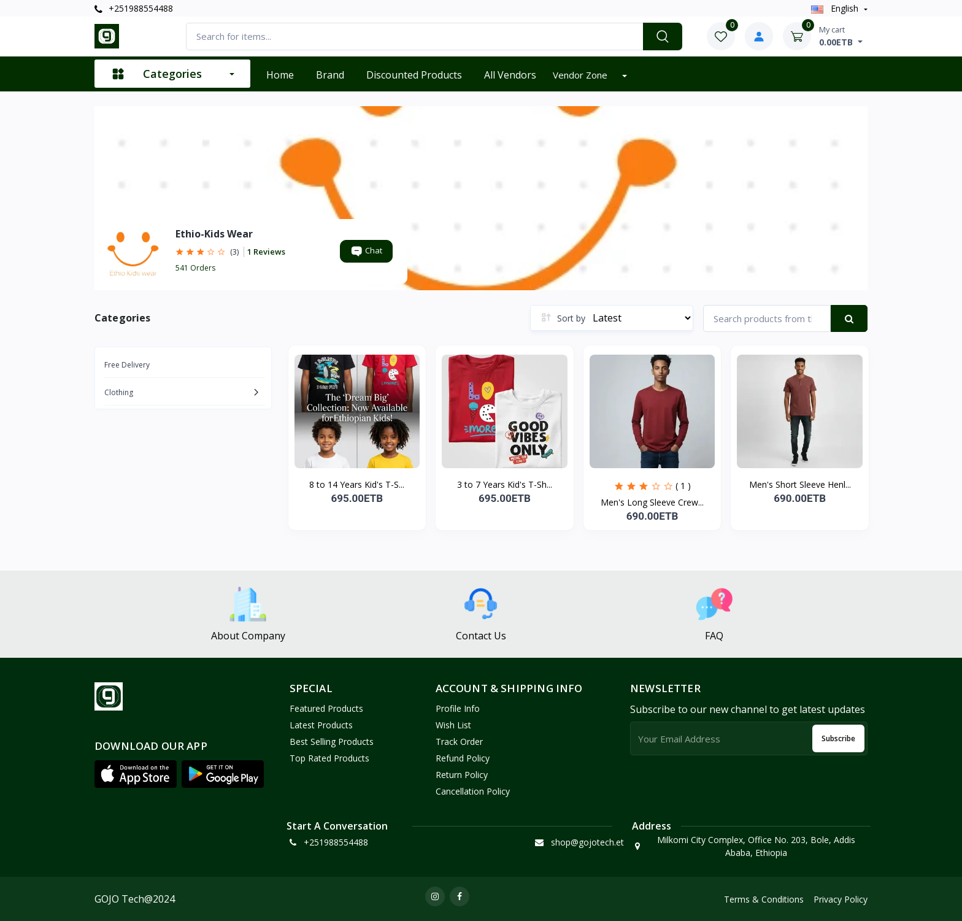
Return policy (462, 774)
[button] (135, 774)
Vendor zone (581, 75)
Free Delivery (127, 365)
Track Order (459, 741)
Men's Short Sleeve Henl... (800, 484)
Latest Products (321, 725)
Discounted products (414, 75)
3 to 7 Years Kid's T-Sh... (504, 484)
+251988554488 (133, 8)
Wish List (453, 725)
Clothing (118, 392)
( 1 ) (683, 485)
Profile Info (458, 708)
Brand (330, 75)
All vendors (510, 75)
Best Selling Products (332, 741)
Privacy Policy (841, 899)
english (836, 8)
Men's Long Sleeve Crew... (652, 502)
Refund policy (463, 758)
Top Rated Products (329, 758)
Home (280, 75)
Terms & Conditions (764, 899)
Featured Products (326, 708)
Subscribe (838, 738)
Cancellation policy (473, 791)
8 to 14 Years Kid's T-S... (356, 484)
